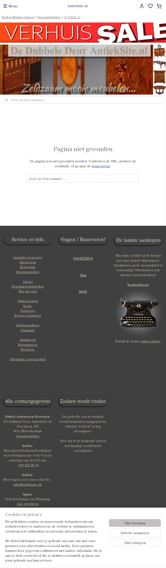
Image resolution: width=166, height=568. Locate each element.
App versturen (27, 504)
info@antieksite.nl (28, 484)
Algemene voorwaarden (28, 359)
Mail (83, 291)
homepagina (101, 166)
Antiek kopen (27, 301)
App (83, 275)
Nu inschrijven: (138, 284)
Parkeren (28, 310)
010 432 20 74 (28, 465)
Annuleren (27, 339)
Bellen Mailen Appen (18, 17)
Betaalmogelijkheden (28, 286)
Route (27, 306)
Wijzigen (28, 349)
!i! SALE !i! (72, 17)
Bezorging (27, 267)
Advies (27, 281)
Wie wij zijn (28, 291)
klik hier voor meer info (27, 523)
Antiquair (27, 330)
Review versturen (27, 315)
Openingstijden (49, 17)
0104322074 (83, 258)
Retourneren (27, 344)
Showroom (27, 262)
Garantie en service (27, 257)
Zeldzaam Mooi (27, 325)
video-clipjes (150, 341)
